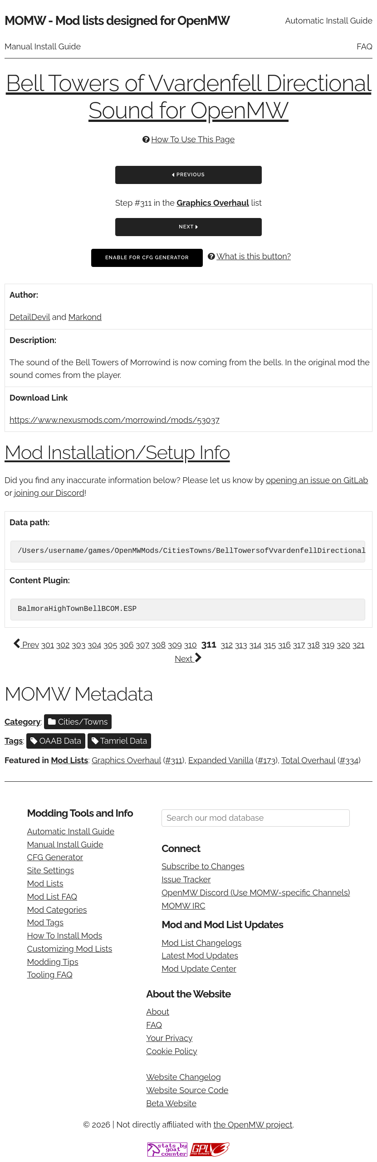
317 (299, 644)
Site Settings (50, 870)
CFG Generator (55, 857)
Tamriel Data (119, 741)
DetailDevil (30, 317)
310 (190, 644)
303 (78, 644)
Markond (85, 317)
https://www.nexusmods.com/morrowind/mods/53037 (115, 420)
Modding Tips (52, 962)
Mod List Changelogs (201, 943)
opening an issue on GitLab (317, 480)
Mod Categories (57, 910)
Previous (188, 175)
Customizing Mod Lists (70, 949)
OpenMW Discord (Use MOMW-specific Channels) (256, 892)
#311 (173, 760)
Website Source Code (187, 1090)
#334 (349, 760)
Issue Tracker (186, 879)
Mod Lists (69, 760)
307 (142, 644)
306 (126, 644)
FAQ (364, 46)
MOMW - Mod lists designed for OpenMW (117, 21)
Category (22, 721)
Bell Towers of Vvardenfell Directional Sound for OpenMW (189, 97)
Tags (14, 741)
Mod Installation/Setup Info (117, 452)
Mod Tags (45, 922)
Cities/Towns (78, 721)
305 (110, 644)
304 (94, 644)
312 (226, 644)
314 (255, 644)
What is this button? (253, 256)
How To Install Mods (65, 935)
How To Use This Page (193, 139)
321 (359, 644)
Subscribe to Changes (203, 866)
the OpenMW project (252, 1124)
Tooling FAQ (50, 974)
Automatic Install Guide (328, 20)
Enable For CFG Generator (147, 258)
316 (284, 644)
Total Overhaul (308, 760)
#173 (266, 760)
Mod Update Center (199, 968)
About (157, 1012)
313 (241, 644)
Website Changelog (183, 1077)
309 (175, 644)
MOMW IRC (183, 905)
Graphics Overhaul (212, 203)
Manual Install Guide (43, 46)
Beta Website (171, 1103)
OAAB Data (55, 741)
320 (343, 644)
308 (159, 644)
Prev (26, 644)
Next (188, 227)
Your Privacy (169, 1038)
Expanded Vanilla (221, 760)
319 (328, 644)
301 (47, 644)
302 (62, 644)
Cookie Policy (171, 1051)
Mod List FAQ (52, 896)
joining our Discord (49, 493)
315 (270, 644)
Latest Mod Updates (200, 955)
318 (313, 644)
